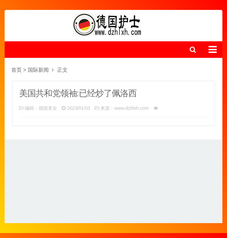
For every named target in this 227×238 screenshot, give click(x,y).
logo (113, 24)
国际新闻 (38, 70)
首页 (16, 70)
